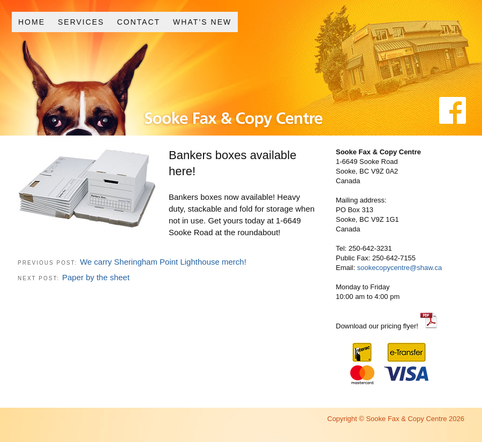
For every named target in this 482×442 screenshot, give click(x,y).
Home (31, 22)
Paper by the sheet (96, 277)
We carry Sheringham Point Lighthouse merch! (163, 261)
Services (81, 22)
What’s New (202, 22)
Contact (138, 22)
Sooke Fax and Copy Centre (205, 95)
